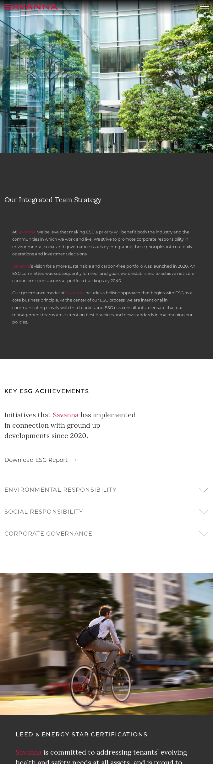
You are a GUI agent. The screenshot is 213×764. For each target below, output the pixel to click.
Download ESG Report (36, 460)
